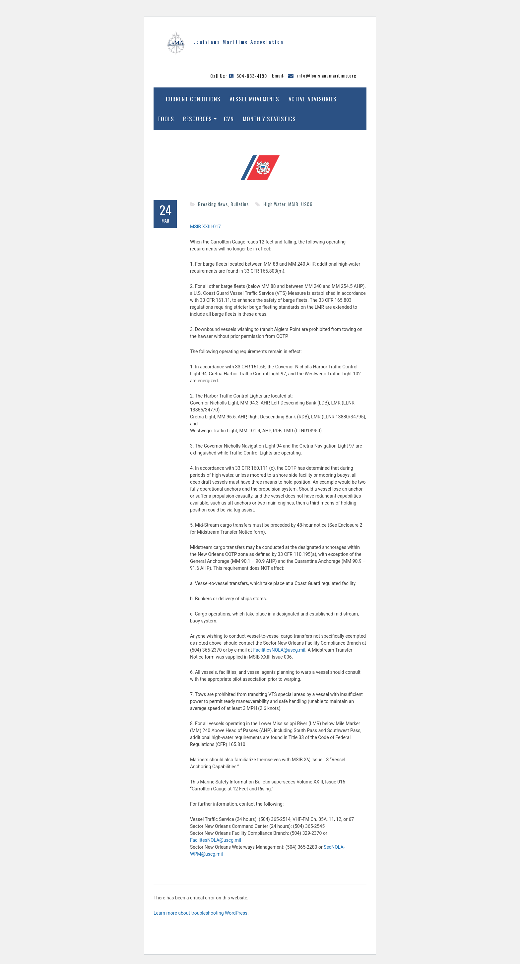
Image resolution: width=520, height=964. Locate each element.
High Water (274, 203)
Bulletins (239, 203)
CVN (229, 119)
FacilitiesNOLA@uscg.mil (279, 650)
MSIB (293, 203)
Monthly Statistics (269, 119)
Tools (166, 119)
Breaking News (213, 203)
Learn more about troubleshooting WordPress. (201, 913)
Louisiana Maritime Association (238, 41)
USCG (307, 203)
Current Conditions (193, 99)
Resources (197, 119)
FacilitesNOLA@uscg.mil (215, 840)
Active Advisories (313, 99)
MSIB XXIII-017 (205, 226)
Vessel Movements (254, 99)
